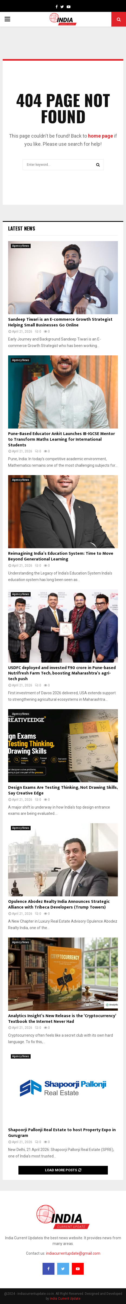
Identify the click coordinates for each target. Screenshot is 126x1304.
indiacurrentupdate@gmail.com (73, 1253)
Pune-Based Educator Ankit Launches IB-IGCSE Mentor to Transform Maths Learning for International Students (61, 439)
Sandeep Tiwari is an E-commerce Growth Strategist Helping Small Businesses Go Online (60, 322)
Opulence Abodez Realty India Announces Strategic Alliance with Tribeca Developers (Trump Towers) (59, 904)
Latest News (21, 228)
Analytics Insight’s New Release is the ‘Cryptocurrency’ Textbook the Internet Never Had (62, 1018)
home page (100, 136)
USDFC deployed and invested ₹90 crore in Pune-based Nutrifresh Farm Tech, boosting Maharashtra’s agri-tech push (62, 673)
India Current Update (65, 1298)
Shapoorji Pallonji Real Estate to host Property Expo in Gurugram (62, 1132)
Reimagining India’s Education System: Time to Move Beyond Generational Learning (60, 556)
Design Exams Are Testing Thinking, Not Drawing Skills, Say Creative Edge (63, 790)
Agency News (20, 245)
